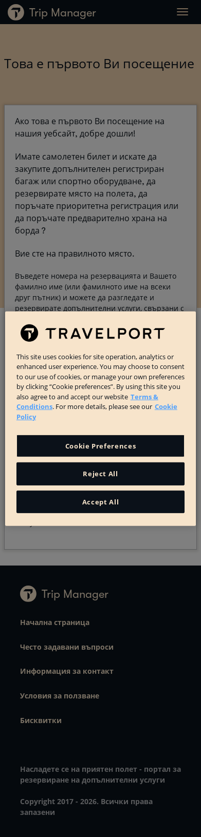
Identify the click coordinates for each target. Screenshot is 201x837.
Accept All (100, 501)
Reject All (100, 473)
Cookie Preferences (100, 446)
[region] (100, 418)
